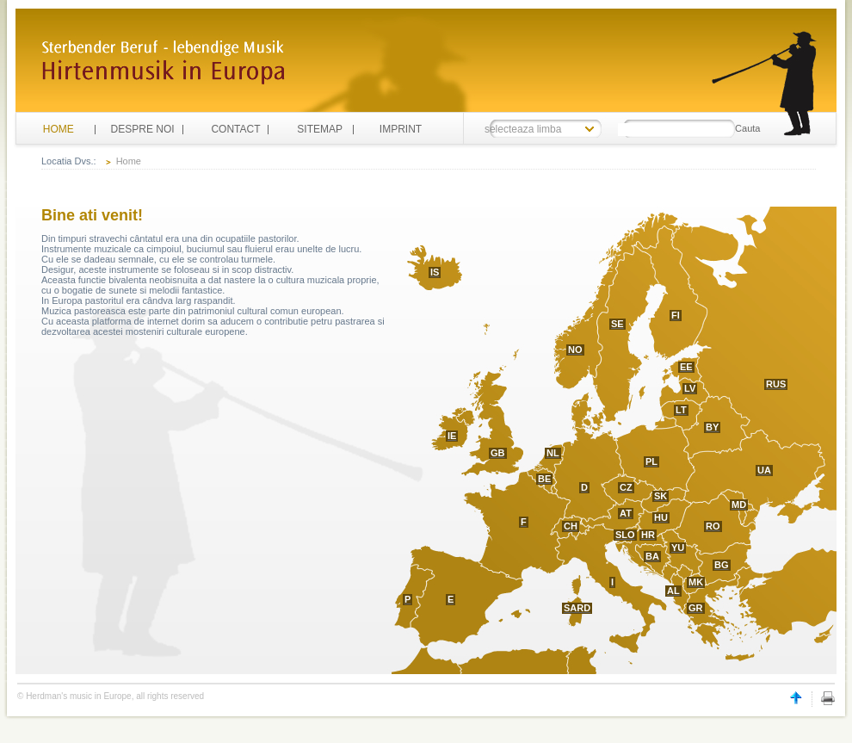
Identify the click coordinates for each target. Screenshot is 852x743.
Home (128, 161)
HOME (58, 129)
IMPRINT (401, 129)
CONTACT (235, 129)
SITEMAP (320, 129)
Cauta (747, 128)
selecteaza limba (523, 129)
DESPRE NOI (143, 129)
